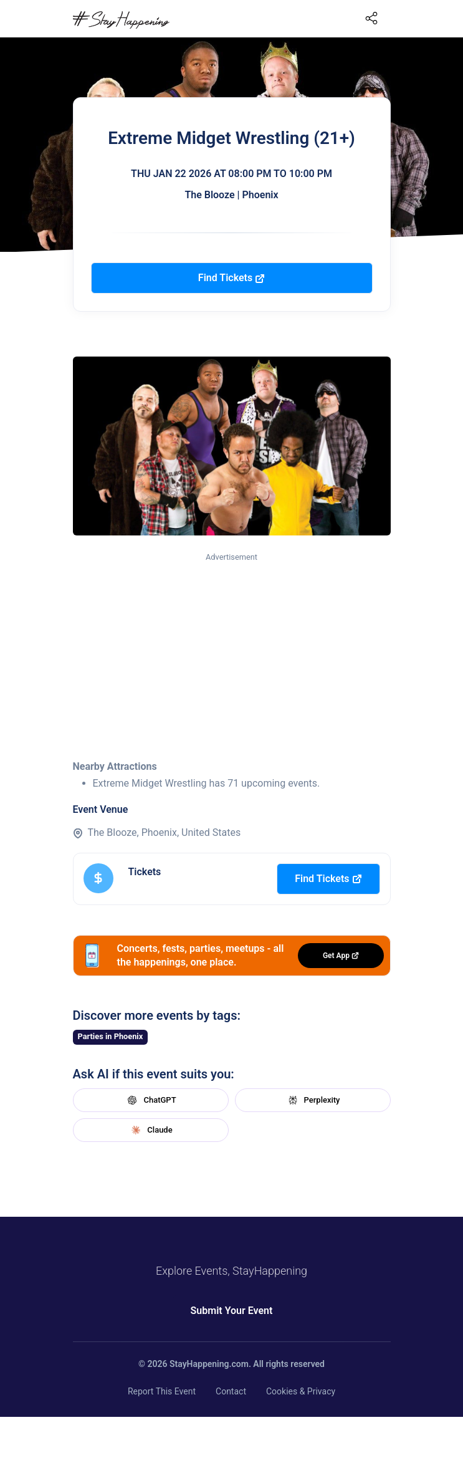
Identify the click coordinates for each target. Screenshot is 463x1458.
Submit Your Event (232, 1311)
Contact (231, 1391)
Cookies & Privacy (300, 1391)
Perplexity (312, 1100)
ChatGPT (150, 1100)
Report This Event (162, 1391)
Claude (150, 1130)
